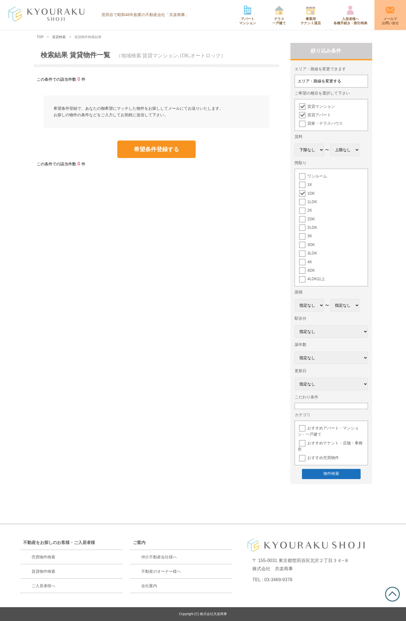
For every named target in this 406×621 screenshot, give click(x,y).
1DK (311, 193)
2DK (311, 219)
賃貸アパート (319, 115)
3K (309, 236)
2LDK (312, 227)
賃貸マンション (321, 106)
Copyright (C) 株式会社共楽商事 (203, 614)
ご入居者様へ (43, 585)
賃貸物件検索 (43, 571)
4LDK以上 (316, 279)
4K (309, 262)
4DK (311, 270)
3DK (311, 244)
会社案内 (149, 585)
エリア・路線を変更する (319, 81)
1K (309, 184)
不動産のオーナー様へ (161, 571)
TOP (40, 37)
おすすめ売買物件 (323, 457)
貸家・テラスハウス (325, 123)
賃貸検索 (59, 37)
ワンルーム (317, 176)
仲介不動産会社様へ (159, 557)
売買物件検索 (43, 557)
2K (309, 210)
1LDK (312, 201)
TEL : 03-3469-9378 (272, 579)
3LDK (312, 253)
